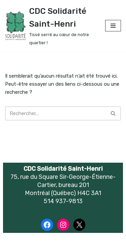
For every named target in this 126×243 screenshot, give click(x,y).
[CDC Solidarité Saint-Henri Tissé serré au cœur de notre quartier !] (50, 26)
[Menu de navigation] (113, 25)
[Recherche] (55, 113)
